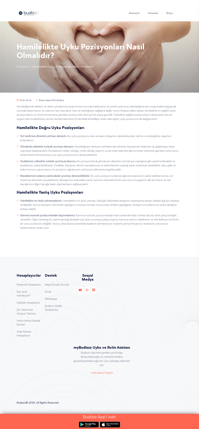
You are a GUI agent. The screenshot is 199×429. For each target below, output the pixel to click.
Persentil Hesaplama (29, 285)
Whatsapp (51, 299)
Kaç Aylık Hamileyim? (23, 294)
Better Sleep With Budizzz (50, 100)
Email (48, 292)
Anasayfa (134, 13)
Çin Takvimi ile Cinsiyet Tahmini (26, 312)
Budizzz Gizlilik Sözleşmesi (53, 308)
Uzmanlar (153, 13)
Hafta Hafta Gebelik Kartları (28, 323)
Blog (169, 13)
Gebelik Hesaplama (28, 303)
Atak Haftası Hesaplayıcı (24, 334)
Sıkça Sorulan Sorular (57, 285)
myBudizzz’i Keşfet (102, 373)
